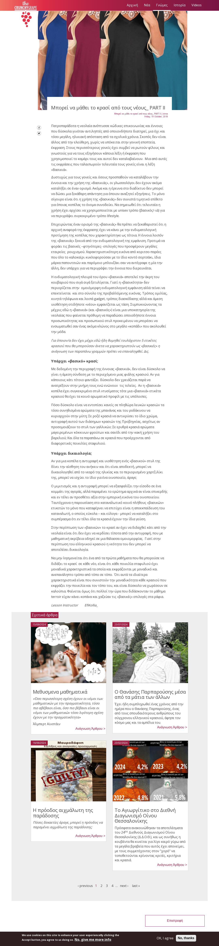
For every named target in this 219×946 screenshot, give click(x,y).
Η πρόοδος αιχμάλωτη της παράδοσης (63, 813)
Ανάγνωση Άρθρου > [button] (90, 728)
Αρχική (132, 5)
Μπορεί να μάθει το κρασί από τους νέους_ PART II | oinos (141, 113)
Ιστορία (179, 5)
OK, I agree (165, 938)
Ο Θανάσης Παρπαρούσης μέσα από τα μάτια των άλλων (150, 694)
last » (136, 885)
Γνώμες (162, 5)
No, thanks (186, 938)
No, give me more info (93, 939)
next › (124, 885)
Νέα (147, 5)
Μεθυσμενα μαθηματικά (60, 691)
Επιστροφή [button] (175, 920)
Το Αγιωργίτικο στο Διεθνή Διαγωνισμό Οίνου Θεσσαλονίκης (145, 815)
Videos (196, 5)
